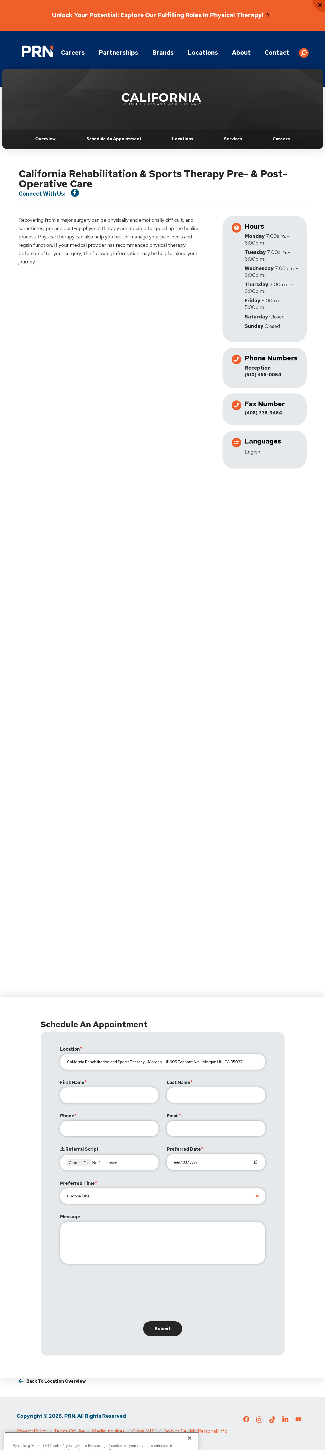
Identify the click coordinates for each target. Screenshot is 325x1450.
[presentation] (102, 1294)
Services (233, 139)
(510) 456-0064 (263, 375)
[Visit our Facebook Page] (75, 193)
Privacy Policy (32, 1431)
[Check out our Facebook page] (246, 1420)
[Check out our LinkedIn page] (285, 1421)
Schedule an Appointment (114, 139)
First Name (72, 1082)
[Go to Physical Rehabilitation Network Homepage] (37, 51)
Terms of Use (69, 1431)
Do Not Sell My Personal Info (195, 1431)
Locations (203, 53)
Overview (45, 139)
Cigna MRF (144, 1431)
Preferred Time (77, 1183)
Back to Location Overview (56, 1381)
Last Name (178, 1082)
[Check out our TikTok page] (272, 1421)
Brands (163, 53)
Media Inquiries (108, 1431)
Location (70, 1049)
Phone (67, 1116)
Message (70, 1217)
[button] (304, 51)
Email (173, 1116)
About (241, 53)
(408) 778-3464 (263, 413)
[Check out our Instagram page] (259, 1421)
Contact (277, 53)
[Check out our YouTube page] (298, 1420)
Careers (73, 53)
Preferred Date (184, 1149)
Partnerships (118, 53)
